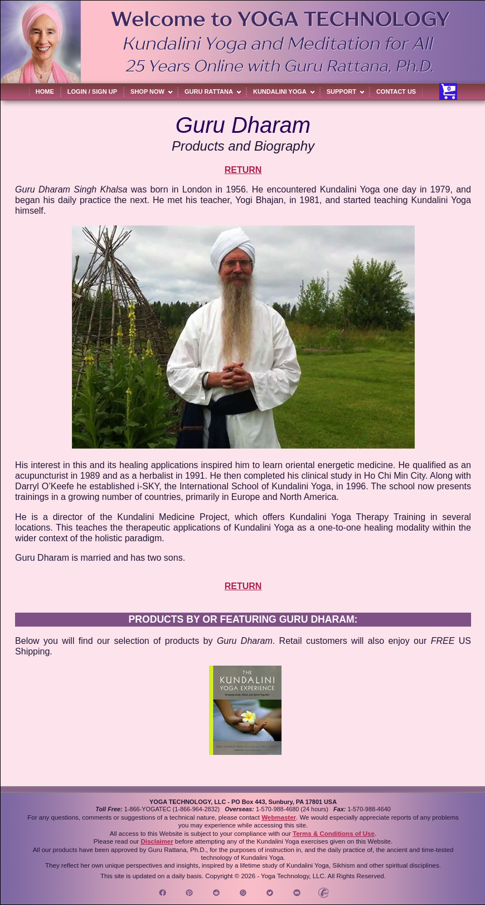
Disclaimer (156, 841)
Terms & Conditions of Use (334, 833)
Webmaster (278, 817)
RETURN (243, 170)
